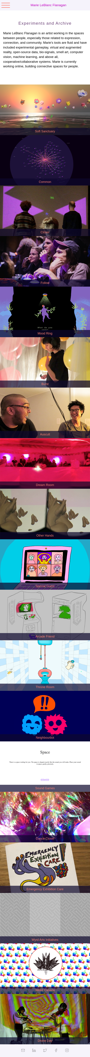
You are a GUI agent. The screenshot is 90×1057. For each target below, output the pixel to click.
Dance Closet (45, 838)
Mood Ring (45, 333)
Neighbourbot (45, 737)
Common (45, 182)
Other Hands (45, 535)
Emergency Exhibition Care (44, 889)
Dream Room (45, 485)
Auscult (45, 434)
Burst (44, 384)
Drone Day (45, 1040)
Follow (45, 283)
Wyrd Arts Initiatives (45, 939)
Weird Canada (45, 990)
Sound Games (45, 788)
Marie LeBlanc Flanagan (48, 5)
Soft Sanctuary (45, 131)
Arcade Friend (44, 636)
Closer (45, 232)
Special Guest (45, 586)
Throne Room (45, 687)
